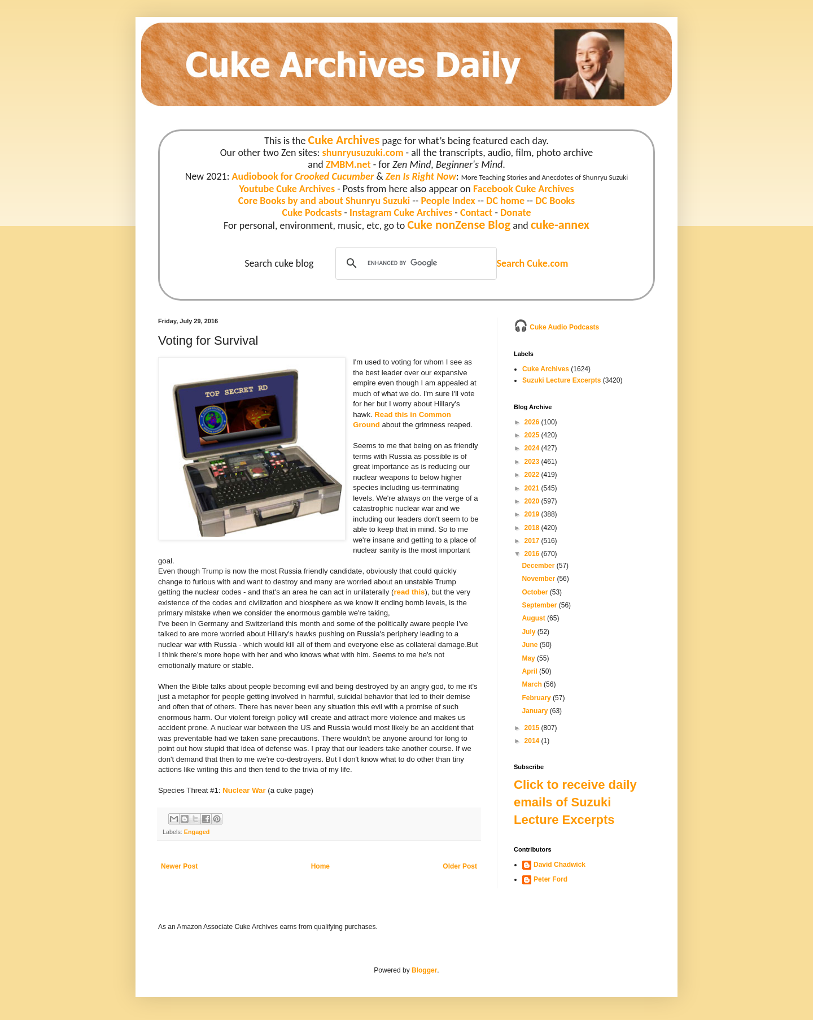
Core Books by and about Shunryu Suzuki (324, 200)
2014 (532, 741)
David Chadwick (559, 865)
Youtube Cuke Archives (287, 189)
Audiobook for (303, 176)
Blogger (424, 970)
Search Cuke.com (532, 263)
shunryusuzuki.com (363, 152)
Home (320, 866)
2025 (532, 435)
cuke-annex (560, 224)
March (533, 684)
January (535, 711)
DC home (505, 200)
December (539, 566)
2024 (532, 448)
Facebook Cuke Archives (523, 189)
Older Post (460, 866)
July (529, 632)
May (529, 658)
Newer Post (179, 866)
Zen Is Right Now (421, 176)
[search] (414, 263)
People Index (448, 200)
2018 (532, 528)
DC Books (555, 200)
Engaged (197, 831)
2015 (532, 728)
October (535, 592)
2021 (532, 488)
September (540, 605)
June (530, 645)
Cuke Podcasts (312, 212)
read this (409, 592)
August (534, 618)
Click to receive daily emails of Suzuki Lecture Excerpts (575, 802)
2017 (532, 541)
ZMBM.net (348, 164)
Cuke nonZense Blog (458, 224)
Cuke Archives (344, 139)
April (530, 671)
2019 (532, 514)
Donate (515, 212)
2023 (532, 462)
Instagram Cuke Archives (400, 212)
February (537, 698)
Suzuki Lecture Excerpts (561, 380)
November (539, 579)
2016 (532, 554)
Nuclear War (243, 790)
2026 (532, 422)
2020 (532, 501)
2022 (532, 475)
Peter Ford (550, 879)
